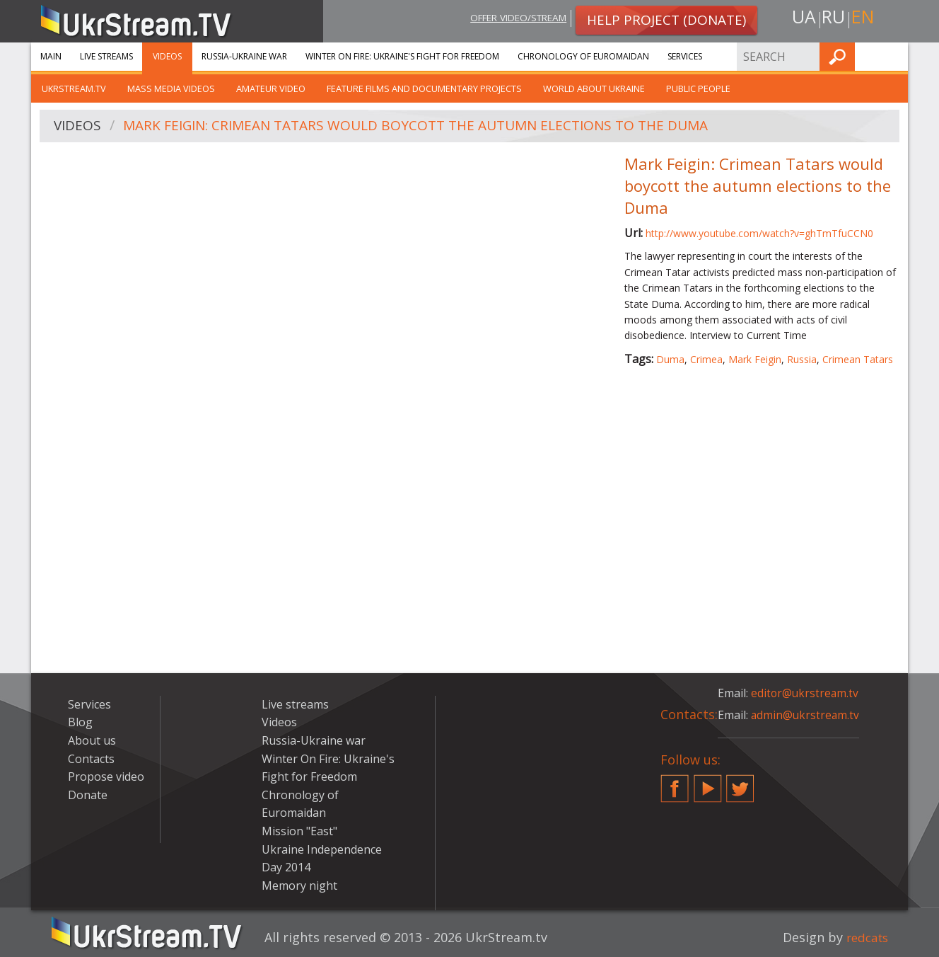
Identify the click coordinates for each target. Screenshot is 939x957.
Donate (87, 795)
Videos (167, 56)
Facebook (674, 783)
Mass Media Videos (171, 88)
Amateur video (270, 88)
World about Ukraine (594, 88)
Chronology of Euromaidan (583, 56)
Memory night (299, 885)
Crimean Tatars (857, 359)
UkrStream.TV (74, 88)
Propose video (106, 776)
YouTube (708, 783)
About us (92, 740)
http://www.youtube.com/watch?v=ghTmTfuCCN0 (759, 233)
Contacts (91, 759)
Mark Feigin (754, 359)
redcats (865, 937)
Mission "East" (299, 831)
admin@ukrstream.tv (806, 715)
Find (893, 56)
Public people (698, 88)
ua (801, 19)
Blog (80, 722)
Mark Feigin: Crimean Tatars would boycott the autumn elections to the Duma (430, 126)
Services (684, 56)
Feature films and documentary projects (424, 88)
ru (833, 19)
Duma (670, 359)
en (864, 19)
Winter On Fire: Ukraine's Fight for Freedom (402, 56)
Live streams (106, 56)
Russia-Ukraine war (244, 56)
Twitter (740, 783)
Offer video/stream (511, 18)
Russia (802, 359)
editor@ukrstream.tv (806, 693)
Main (51, 56)
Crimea (706, 359)
